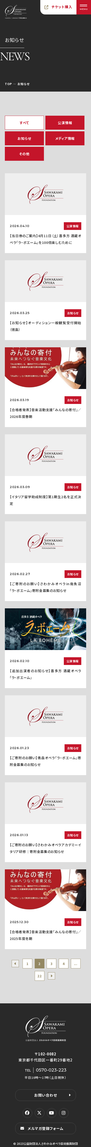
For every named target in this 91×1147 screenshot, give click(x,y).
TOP (8, 84)
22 (39, 975)
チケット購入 (61, 6)
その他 (24, 153)
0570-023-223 (51, 1070)
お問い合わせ (45, 1095)
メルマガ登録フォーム (46, 1128)
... (75, 963)
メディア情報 (65, 138)
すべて (24, 122)
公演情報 (65, 122)
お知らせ (24, 138)
